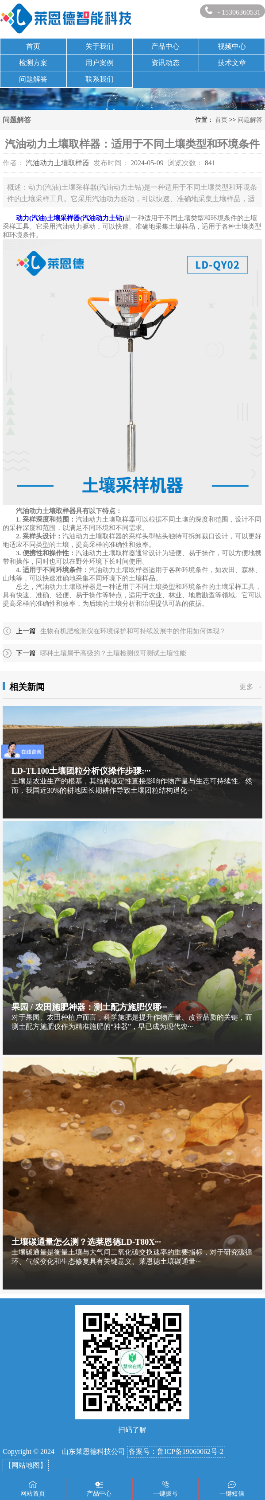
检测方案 (33, 62)
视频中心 (232, 46)
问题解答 (33, 79)
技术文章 (232, 62)
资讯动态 (165, 62)
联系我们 (99, 79)
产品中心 (165, 46)
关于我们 (99, 46)
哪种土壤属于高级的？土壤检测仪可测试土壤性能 (113, 653)
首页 (33, 46)
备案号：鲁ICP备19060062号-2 (176, 1451)
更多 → (250, 686)
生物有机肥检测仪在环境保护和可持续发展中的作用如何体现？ (133, 631)
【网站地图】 (25, 1465)
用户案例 (99, 62)
